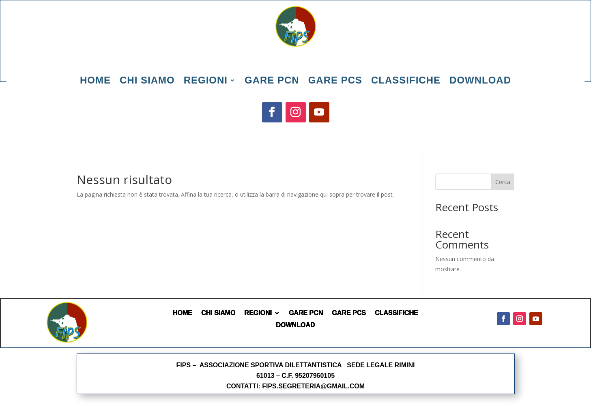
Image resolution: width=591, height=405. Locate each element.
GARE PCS (349, 312)
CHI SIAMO (218, 312)
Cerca (502, 182)
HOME (182, 312)
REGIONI (258, 312)
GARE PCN (306, 312)
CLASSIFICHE (396, 312)
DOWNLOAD (295, 324)
